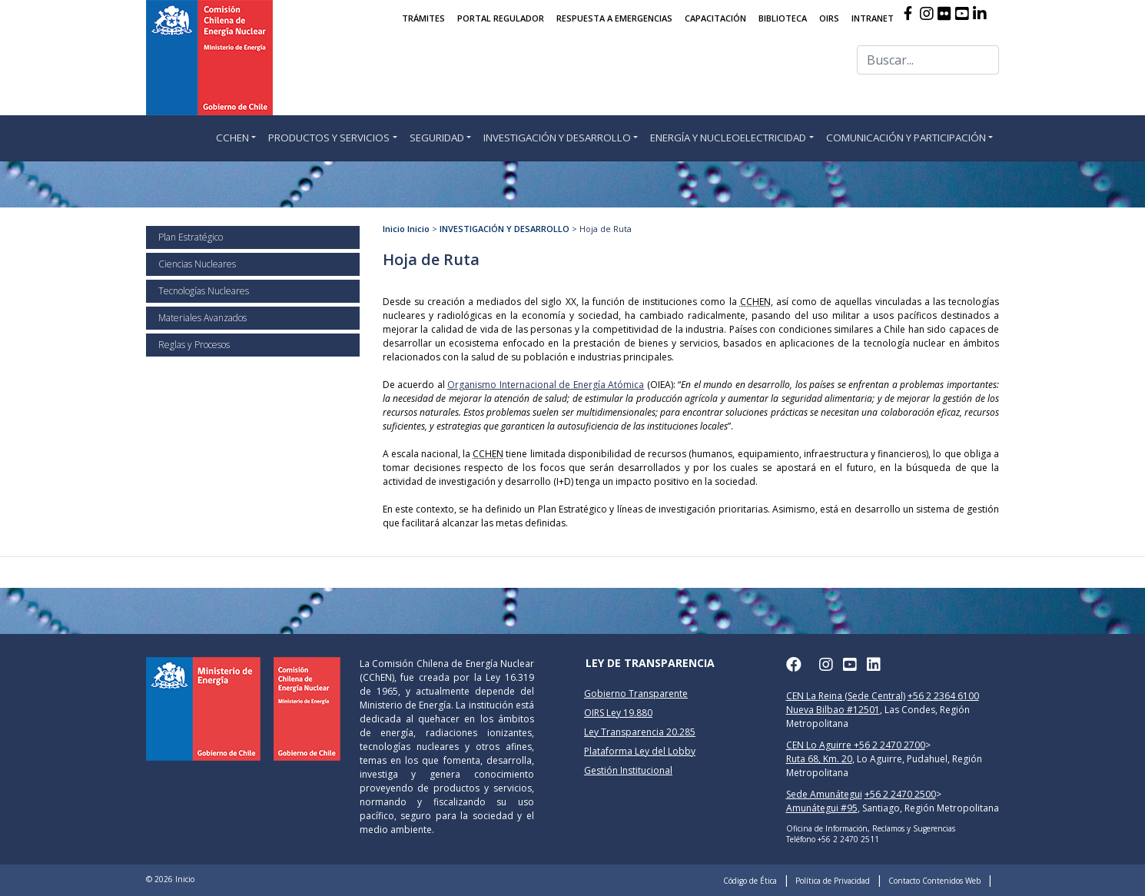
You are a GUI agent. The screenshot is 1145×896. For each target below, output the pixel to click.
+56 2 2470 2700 (889, 745)
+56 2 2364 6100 (943, 695)
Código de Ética (750, 880)
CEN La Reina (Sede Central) (845, 695)
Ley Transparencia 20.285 (639, 731)
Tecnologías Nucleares (203, 290)
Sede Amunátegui (824, 794)
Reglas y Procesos (194, 344)
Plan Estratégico (190, 237)
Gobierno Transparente (636, 693)
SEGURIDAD (437, 137)
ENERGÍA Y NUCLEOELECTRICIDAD (728, 137)
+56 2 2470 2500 (900, 794)
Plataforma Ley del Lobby (639, 751)
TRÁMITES (423, 18)
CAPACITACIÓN (715, 18)
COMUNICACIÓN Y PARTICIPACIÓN (906, 137)
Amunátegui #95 (822, 808)
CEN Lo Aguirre (820, 745)
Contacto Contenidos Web (934, 880)
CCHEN (232, 137)
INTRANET (872, 18)
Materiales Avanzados (202, 317)
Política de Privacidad (832, 880)
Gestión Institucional (628, 770)
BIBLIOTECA (782, 18)
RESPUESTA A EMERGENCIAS (614, 18)
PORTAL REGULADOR (500, 18)
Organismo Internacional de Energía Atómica (545, 384)
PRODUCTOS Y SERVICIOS (329, 137)
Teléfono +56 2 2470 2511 (832, 839)
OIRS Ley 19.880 (618, 712)
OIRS (829, 18)
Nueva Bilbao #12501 (833, 709)
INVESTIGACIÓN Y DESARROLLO (557, 137)
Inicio (394, 228)
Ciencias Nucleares (197, 263)
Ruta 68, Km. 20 (819, 758)
